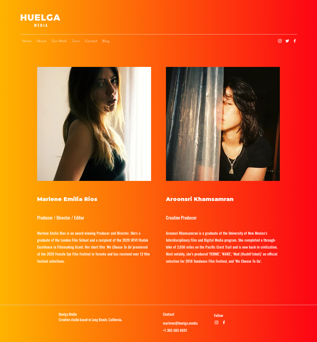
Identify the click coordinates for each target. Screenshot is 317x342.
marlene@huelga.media (180, 323)
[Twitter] (287, 40)
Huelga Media (68, 314)
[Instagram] (279, 40)
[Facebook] (294, 40)
